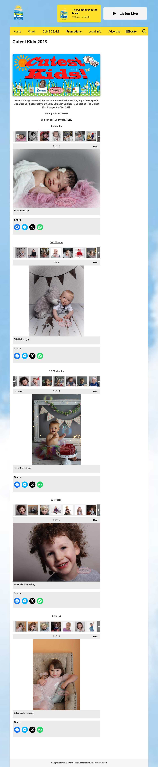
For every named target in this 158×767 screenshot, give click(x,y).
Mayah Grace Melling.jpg (94, 381)
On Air (32, 31)
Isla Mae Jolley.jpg (35, 381)
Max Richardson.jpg (82, 381)
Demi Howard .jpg (44, 626)
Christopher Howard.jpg (33, 626)
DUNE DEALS (51, 31)
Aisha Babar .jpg (21, 136)
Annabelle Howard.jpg (21, 510)
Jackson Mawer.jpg (47, 381)
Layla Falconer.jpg (80, 510)
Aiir (105, 763)
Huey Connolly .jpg (91, 136)
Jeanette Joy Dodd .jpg (68, 626)
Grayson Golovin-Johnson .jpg (68, 510)
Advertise (114, 31)
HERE (69, 119)
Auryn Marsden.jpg (33, 136)
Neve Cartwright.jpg (80, 253)
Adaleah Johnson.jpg (21, 626)
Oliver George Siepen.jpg (91, 253)
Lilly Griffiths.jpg (91, 510)
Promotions (74, 31)
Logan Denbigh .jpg (71, 381)
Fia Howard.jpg (56, 136)
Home (17, 31)
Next (93, 145)
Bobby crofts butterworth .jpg (33, 253)
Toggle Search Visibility (144, 32)
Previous (18, 390)
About (131, 31)
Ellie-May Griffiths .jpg (56, 626)
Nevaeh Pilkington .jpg (68, 253)
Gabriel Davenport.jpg (56, 510)
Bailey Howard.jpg (44, 510)
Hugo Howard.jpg (24, 381)
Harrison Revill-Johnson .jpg (80, 136)
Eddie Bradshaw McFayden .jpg (44, 136)
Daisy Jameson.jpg (44, 253)
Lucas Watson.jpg (91, 626)
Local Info (95, 31)
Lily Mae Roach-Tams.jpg (80, 626)
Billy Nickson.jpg (21, 253)
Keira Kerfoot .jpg (59, 381)
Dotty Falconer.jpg (56, 253)
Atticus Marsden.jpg (33, 510)
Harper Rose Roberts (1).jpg (68, 136)
